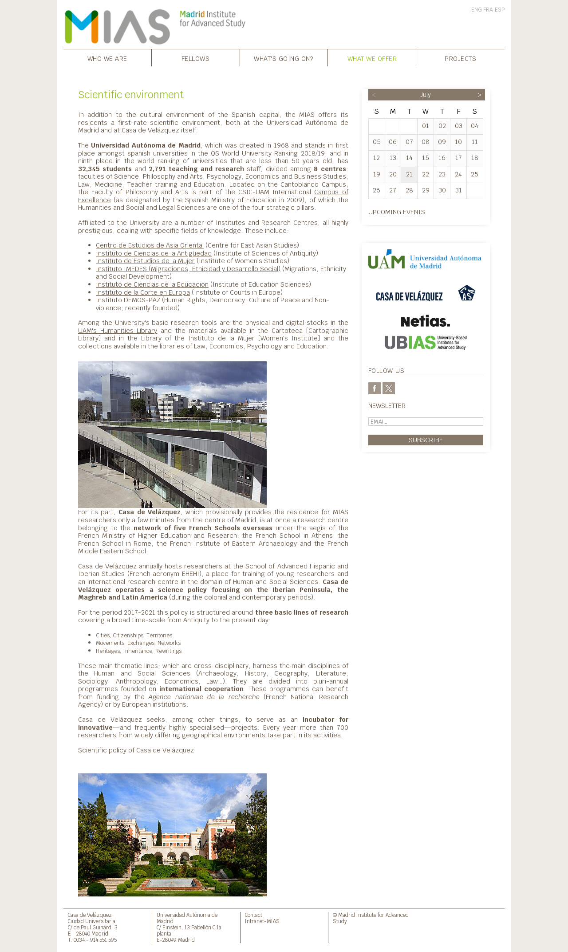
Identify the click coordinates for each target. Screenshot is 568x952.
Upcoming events (396, 212)
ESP (500, 9)
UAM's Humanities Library (117, 330)
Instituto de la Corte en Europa (143, 292)
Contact (253, 915)
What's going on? (283, 58)
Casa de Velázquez (90, 915)
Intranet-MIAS (262, 921)
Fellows (195, 58)
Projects (460, 58)
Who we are (107, 58)
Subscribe (426, 440)
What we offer (372, 58)
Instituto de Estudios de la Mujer (145, 260)
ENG (476, 9)
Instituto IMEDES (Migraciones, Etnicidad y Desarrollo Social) (188, 268)
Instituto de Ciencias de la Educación (152, 284)
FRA (488, 9)
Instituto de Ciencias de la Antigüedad (154, 253)
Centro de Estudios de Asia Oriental (150, 245)
